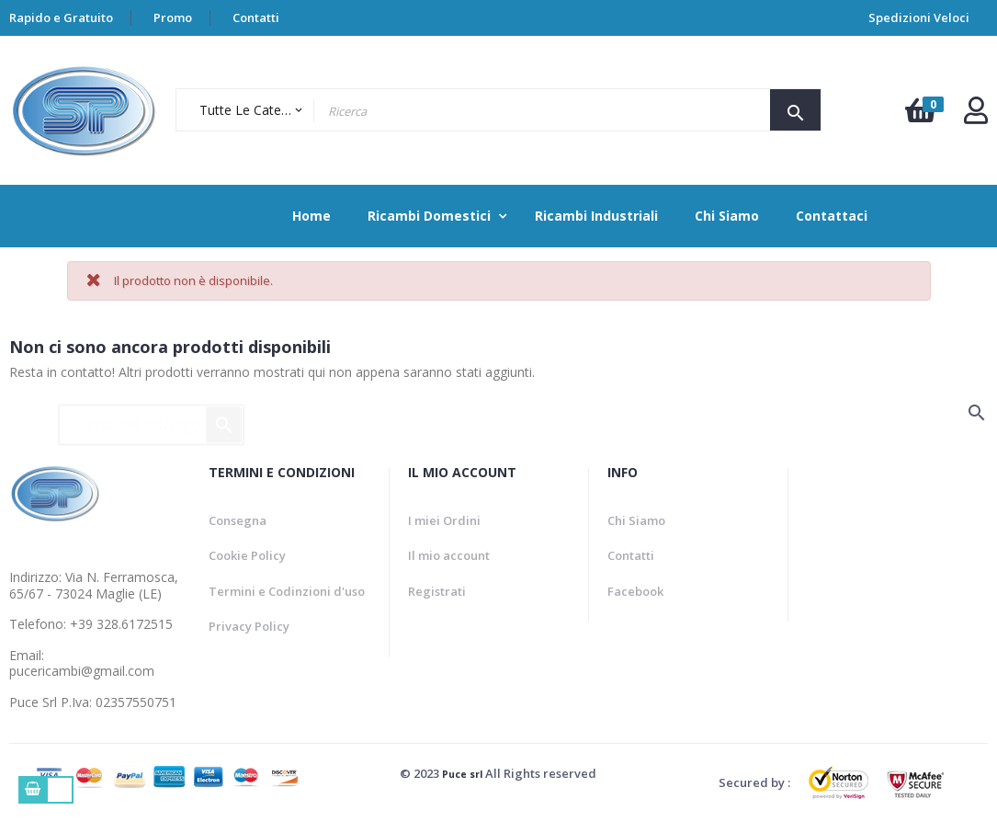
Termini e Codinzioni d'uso (287, 591)
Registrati (437, 591)
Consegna (237, 520)
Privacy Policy (249, 626)
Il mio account (449, 555)
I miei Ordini (444, 520)
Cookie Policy (247, 555)
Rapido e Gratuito (61, 17)
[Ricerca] (151, 416)
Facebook (635, 591)
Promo (172, 17)
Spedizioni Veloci (918, 17)
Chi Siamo (636, 520)
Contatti (255, 17)
